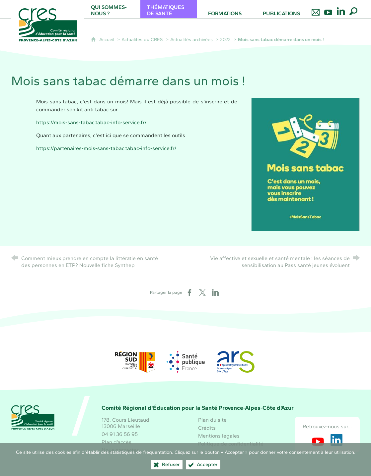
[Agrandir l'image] (305, 164)
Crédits (207, 428)
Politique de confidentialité (230, 444)
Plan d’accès (116, 442)
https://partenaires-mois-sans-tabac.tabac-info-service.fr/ (106, 148)
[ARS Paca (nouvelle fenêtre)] (236, 362)
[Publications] (281, 9)
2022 (225, 39)
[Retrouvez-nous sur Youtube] (328, 9)
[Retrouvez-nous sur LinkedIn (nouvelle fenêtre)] (336, 440)
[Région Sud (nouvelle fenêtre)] (135, 362)
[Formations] (225, 9)
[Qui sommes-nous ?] (112, 9)
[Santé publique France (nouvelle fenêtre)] (185, 362)
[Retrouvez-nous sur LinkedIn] (340, 9)
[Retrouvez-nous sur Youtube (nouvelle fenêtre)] (318, 440)
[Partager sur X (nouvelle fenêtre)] (202, 292)
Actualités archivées (191, 39)
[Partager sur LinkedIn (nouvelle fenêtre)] (215, 292)
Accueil (107, 39)
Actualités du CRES (142, 39)
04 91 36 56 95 (120, 434)
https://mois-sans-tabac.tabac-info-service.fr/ (91, 122)
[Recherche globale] (353, 9)
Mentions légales (219, 436)
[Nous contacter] (315, 9)
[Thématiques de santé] (168, 9)
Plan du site (212, 420)
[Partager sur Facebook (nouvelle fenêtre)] (189, 292)
